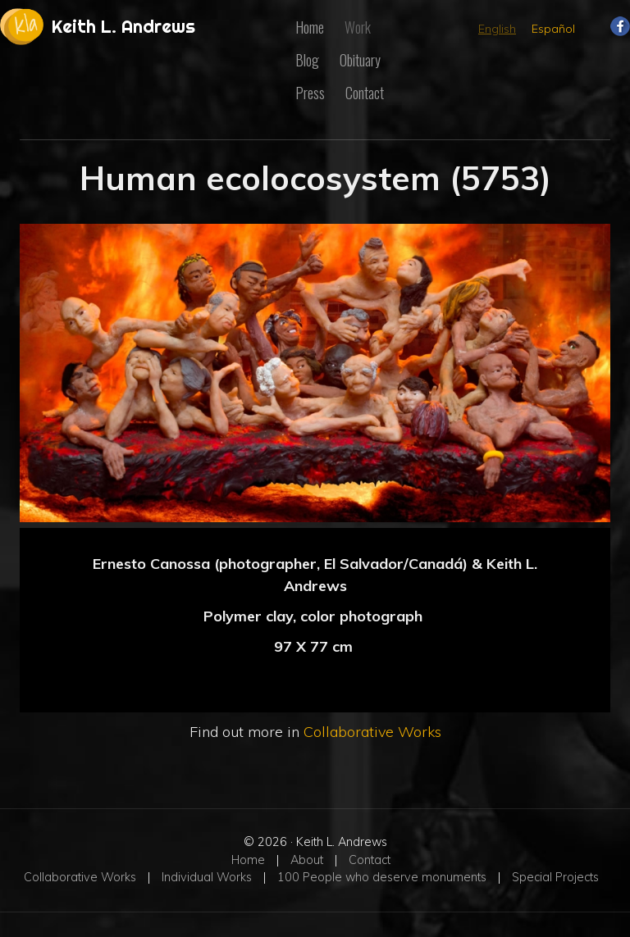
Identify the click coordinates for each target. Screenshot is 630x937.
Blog (307, 60)
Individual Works (207, 877)
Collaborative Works (372, 731)
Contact (364, 92)
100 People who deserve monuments (381, 877)
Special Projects (555, 877)
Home (309, 27)
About (306, 860)
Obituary (360, 60)
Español (553, 28)
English (497, 28)
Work (358, 27)
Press (310, 92)
